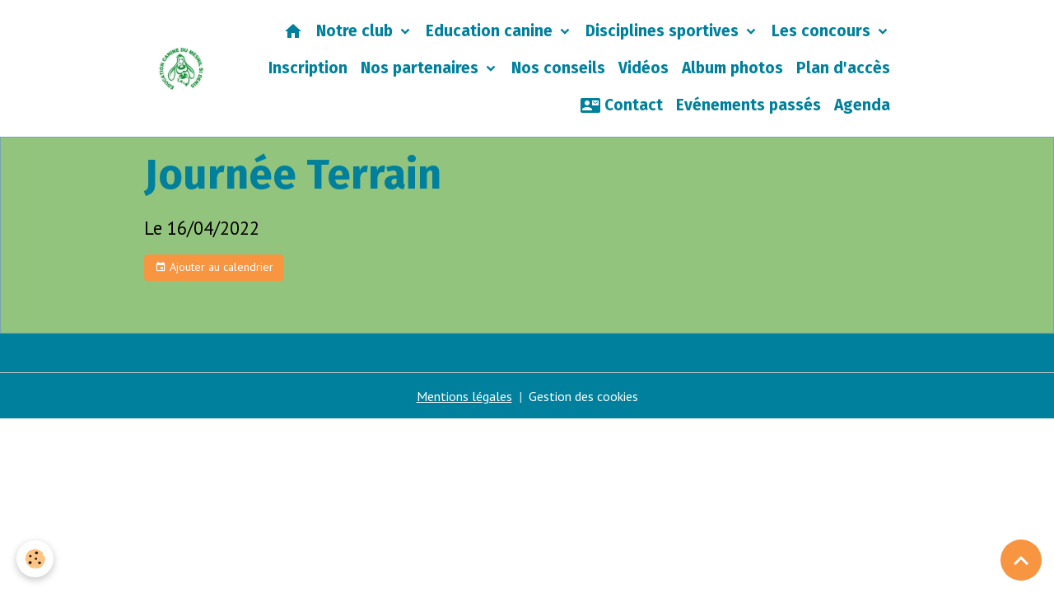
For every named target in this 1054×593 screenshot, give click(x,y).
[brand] (181, 68)
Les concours (823, 30)
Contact (622, 105)
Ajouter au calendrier (214, 267)
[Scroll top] (1021, 560)
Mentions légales (464, 396)
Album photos (732, 67)
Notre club (356, 30)
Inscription (307, 67)
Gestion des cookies (583, 396)
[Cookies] (35, 558)
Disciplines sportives (664, 30)
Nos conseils (558, 67)
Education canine (491, 30)
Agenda (862, 105)
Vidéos (643, 67)
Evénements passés (748, 105)
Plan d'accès (843, 67)
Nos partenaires (422, 67)
